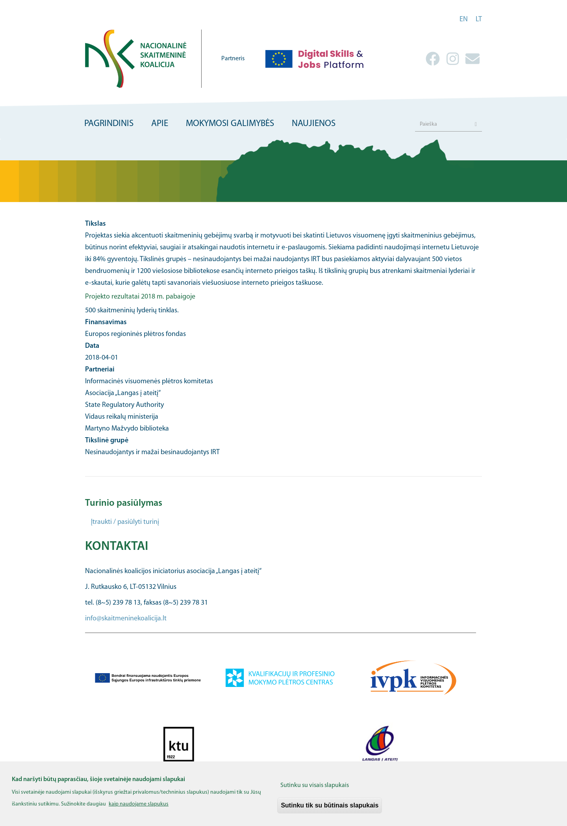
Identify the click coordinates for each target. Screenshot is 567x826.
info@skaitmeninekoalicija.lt (126, 618)
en (464, 19)
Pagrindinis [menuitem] (108, 123)
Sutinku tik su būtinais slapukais (329, 809)
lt (479, 19)
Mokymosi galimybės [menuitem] (230, 123)
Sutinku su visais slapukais (314, 789)
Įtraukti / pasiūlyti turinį (125, 522)
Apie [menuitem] (159, 123)
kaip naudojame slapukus (139, 808)
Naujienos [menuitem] (313, 123)
